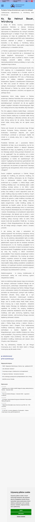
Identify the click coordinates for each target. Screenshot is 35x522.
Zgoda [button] (21, 510)
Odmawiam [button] (21, 513)
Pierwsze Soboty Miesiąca (17, 1)
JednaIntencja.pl (6, 356)
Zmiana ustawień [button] (21, 516)
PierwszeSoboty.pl (7, 358)
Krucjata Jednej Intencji (5, 1)
